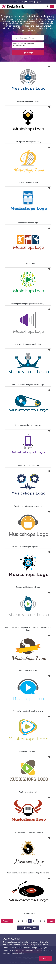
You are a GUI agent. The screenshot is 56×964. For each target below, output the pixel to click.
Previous (6, 921)
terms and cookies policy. (13, 953)
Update (28, 52)
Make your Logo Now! (28, 927)
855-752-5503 (18, 2)
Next (51, 921)
